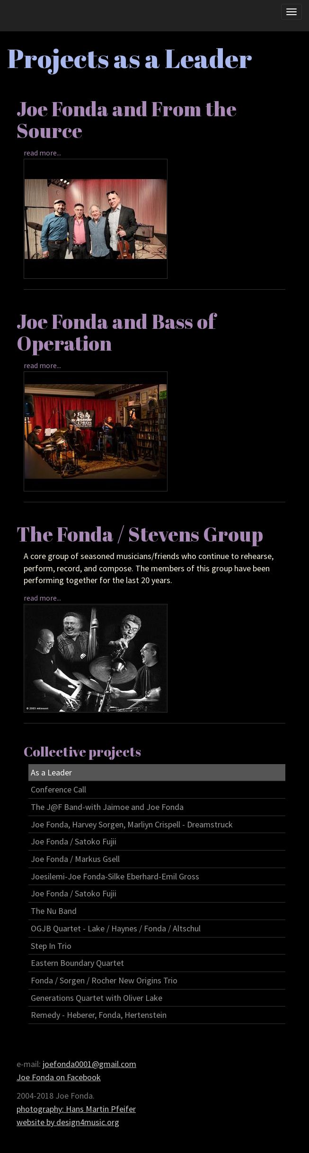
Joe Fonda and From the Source (127, 119)
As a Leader (51, 772)
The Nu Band (54, 910)
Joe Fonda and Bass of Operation (116, 332)
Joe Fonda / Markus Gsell (75, 858)
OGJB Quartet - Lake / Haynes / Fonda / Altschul (116, 928)
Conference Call (58, 789)
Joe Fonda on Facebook (59, 1077)
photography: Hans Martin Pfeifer (76, 1108)
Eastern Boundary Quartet (77, 962)
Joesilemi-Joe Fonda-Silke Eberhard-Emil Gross (115, 876)
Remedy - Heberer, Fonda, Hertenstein (99, 1014)
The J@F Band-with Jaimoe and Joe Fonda (107, 806)
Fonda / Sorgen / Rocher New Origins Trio (104, 980)
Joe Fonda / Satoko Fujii (73, 841)
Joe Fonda (31, 17)
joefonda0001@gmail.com (89, 1063)
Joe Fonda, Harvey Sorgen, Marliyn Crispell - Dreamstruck (132, 824)
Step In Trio (51, 945)
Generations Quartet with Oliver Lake (96, 997)
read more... (42, 152)
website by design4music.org (68, 1122)
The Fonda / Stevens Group (140, 534)
